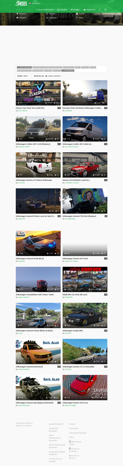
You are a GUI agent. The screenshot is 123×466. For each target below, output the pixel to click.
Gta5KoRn (69, 297)
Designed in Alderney (24, 423)
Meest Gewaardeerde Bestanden (55, 437)
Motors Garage (70, 405)
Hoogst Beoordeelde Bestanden (57, 453)
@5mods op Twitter (75, 443)
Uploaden (62, 10)
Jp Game (21, 183)
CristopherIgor (70, 219)
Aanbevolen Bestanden (53, 429)
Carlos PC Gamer (71, 261)
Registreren (89, 10)
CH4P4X (68, 333)
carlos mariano (23, 297)
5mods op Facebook (74, 450)
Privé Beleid (73, 428)
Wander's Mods (24, 147)
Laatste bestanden (56, 424)
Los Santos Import (71, 147)
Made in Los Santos (24, 426)
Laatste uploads (48, 76)
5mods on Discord (74, 457)
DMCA (71, 437)
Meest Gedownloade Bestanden (57, 446)
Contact (72, 424)
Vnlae (20, 333)
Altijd (22, 76)
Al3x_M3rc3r (22, 111)
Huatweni (68, 111)
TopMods (21, 261)
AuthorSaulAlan (24, 369)
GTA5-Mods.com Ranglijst (55, 460)
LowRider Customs (72, 183)
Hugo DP (21, 219)
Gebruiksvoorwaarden (77, 433)
